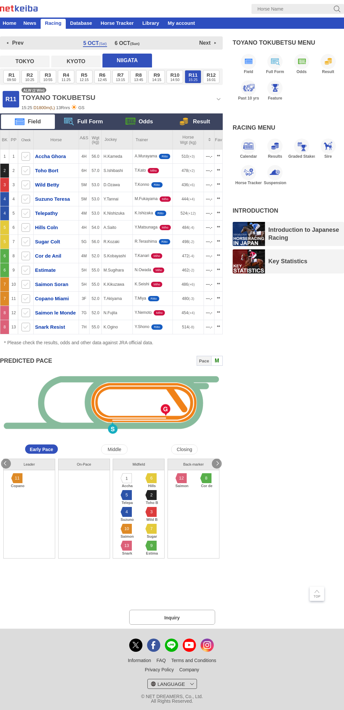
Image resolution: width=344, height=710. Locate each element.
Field (28, 122)
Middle (114, 449)
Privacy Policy (159, 669)
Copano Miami (52, 298)
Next (205, 43)
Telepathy (47, 213)
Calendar (248, 148)
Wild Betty (47, 185)
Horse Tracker (117, 23)
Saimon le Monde (56, 312)
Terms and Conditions (193, 660)
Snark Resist (50, 327)
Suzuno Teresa (53, 199)
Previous (6, 464)
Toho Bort (47, 170)
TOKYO (25, 61)
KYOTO (76, 61)
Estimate (46, 270)
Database (81, 23)
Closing (184, 449)
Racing (53, 23)
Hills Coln (47, 227)
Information (139, 660)
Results (275, 148)
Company (189, 669)
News (29, 23)
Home (10, 23)
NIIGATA (127, 60)
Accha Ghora (51, 156)
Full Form (83, 122)
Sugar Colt (48, 241)
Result (195, 122)
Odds (139, 122)
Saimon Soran (52, 284)
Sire (328, 148)
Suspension (275, 175)
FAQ (161, 660)
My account (181, 23)
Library (150, 23)
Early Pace (41, 449)
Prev (18, 43)
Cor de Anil (49, 256)
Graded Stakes (301, 148)
